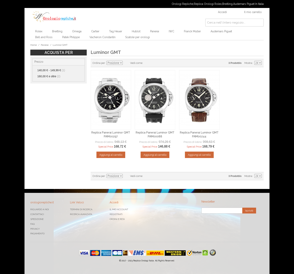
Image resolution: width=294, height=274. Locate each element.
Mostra (248, 62)
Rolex (38, 31)
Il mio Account (119, 209)
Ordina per (99, 62)
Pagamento (37, 233)
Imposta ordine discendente (126, 63)
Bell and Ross (43, 37)
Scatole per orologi (137, 37)
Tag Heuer (115, 31)
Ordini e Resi (117, 219)
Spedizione (37, 219)
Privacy (35, 228)
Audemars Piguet (221, 31)
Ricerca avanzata (81, 214)
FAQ (32, 224)
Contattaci (37, 214)
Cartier (95, 31)
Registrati (116, 214)
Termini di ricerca (81, 209)
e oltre (48, 76)
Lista (154, 63)
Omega (76, 31)
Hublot (136, 31)
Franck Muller (192, 31)
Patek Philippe (71, 37)
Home (33, 45)
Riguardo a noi (39, 209)
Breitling (57, 31)
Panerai (154, 31)
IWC (171, 31)
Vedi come (136, 62)
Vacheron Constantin (102, 37)
